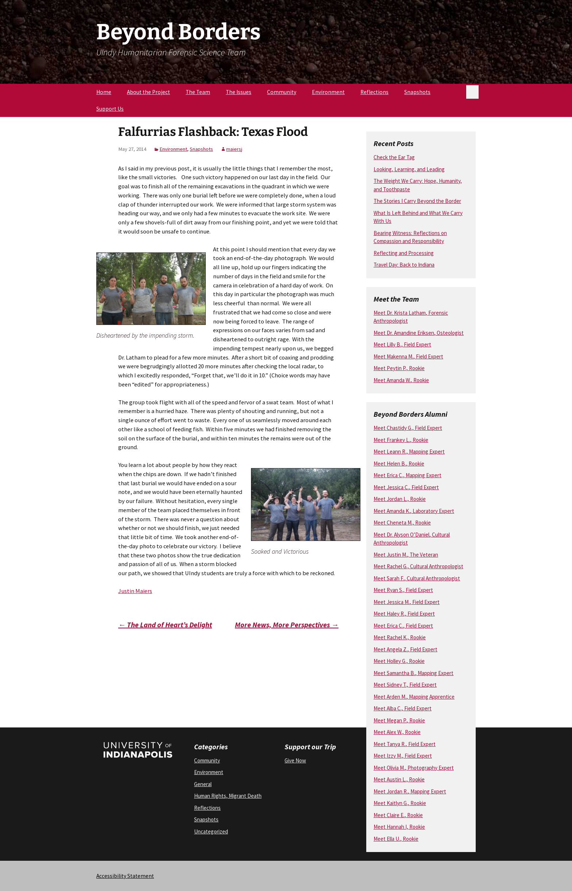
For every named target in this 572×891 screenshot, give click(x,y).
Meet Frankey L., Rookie (401, 439)
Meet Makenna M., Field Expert (408, 356)
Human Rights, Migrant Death (228, 795)
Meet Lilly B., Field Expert (402, 344)
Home (103, 92)
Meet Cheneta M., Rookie (402, 522)
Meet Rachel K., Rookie (400, 637)
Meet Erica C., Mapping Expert (407, 475)
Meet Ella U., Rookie (396, 838)
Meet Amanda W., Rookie (401, 380)
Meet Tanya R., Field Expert (405, 744)
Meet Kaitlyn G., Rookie (400, 803)
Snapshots (417, 92)
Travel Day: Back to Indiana (404, 264)
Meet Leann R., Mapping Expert (409, 451)
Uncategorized (211, 831)
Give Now (295, 760)
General (203, 784)
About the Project (148, 92)
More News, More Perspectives (287, 624)
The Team (198, 92)
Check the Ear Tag (394, 157)
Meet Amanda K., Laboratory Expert (414, 510)
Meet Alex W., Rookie (397, 732)
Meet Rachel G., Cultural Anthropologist (418, 566)
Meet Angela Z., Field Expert (405, 649)
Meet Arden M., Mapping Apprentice (414, 696)
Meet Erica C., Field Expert (403, 625)
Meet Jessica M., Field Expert (407, 601)
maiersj (234, 149)
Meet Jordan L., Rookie (400, 498)
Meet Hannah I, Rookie (399, 826)
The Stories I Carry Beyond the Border (417, 200)
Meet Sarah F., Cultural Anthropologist (417, 578)
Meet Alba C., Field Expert (403, 708)
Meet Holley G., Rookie (399, 661)
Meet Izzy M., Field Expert (403, 755)
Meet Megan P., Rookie (399, 720)
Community (281, 92)
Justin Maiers (135, 591)
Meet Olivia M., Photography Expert (414, 767)
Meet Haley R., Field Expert (404, 613)
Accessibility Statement (125, 875)
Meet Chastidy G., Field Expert (408, 427)
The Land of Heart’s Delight (165, 624)
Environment (328, 92)
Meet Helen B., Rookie (399, 463)
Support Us (110, 108)
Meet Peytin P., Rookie (399, 368)
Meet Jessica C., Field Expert (406, 487)
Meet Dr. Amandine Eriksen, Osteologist (419, 332)
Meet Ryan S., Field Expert (403, 589)
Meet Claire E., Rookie (398, 815)
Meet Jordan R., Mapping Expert (410, 791)
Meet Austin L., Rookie (399, 779)
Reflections (374, 92)
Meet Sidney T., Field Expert (405, 684)
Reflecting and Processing (404, 253)
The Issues (238, 92)
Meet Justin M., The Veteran (406, 554)
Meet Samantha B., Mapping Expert (413, 673)
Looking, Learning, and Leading (409, 169)
